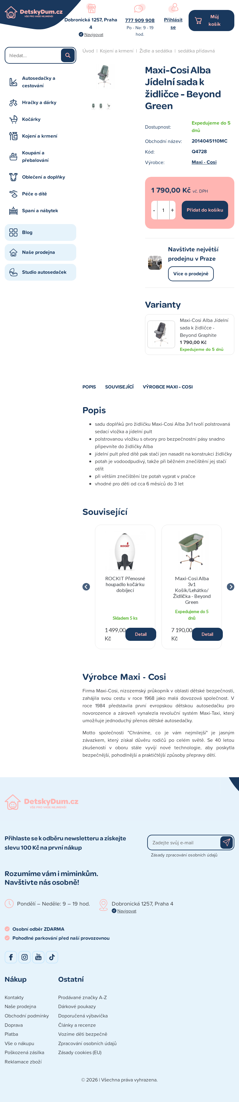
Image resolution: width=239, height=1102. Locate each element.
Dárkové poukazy (77, 1006)
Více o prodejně (191, 273)
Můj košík (215, 20)
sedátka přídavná (196, 50)
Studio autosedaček (44, 272)
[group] (125, 586)
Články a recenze (77, 1025)
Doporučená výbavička (83, 1015)
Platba (11, 1034)
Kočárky (31, 119)
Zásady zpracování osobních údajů (184, 855)
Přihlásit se (173, 23)
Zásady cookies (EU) (79, 1052)
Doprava (14, 1025)
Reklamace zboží (23, 1061)
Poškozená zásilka (24, 1052)
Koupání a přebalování (35, 156)
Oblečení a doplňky (43, 177)
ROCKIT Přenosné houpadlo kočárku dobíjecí (125, 584)
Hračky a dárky (39, 102)
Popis (89, 386)
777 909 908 (140, 20)
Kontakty (14, 997)
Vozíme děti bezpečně (82, 1034)
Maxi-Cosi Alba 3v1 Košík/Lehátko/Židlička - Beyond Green (192, 590)
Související (119, 386)
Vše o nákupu (19, 1043)
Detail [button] (141, 634)
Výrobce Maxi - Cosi (168, 386)
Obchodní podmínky (27, 1015)
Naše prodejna (38, 252)
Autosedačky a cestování (38, 82)
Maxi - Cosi (204, 162)
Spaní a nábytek (40, 210)
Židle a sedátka (155, 50)
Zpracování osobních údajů (87, 1043)
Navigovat (93, 34)
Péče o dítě (34, 193)
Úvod (88, 50)
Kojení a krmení (39, 136)
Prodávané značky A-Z (82, 997)
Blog (27, 232)
